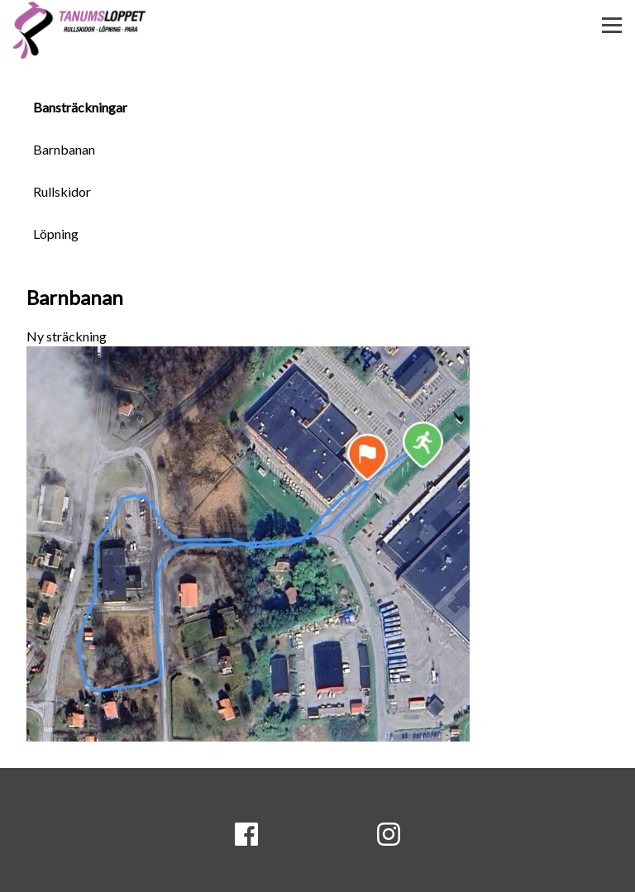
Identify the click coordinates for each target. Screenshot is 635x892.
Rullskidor (62, 191)
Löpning (56, 233)
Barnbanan (64, 149)
